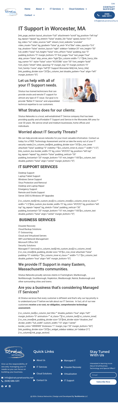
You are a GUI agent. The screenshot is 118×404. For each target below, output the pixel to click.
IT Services (57, 9)
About (40, 9)
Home (27, 9)
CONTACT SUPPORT (109, 8)
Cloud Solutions (78, 9)
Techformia (79, 396)
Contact (30, 15)
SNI (113, 3)
